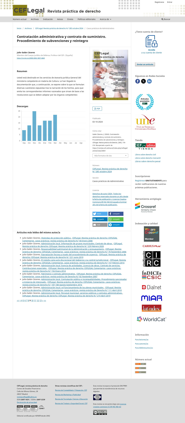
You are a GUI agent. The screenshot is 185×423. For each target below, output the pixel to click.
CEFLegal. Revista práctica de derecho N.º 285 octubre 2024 (59, 28)
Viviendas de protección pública (56, 238)
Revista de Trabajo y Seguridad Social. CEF (71, 403)
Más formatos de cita (103, 155)
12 (38, 300)
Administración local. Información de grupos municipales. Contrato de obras (77, 243)
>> (45, 300)
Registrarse (159, 2)
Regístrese (140, 180)
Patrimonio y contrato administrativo (58, 273)
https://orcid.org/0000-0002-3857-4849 (31, 58)
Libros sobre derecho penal (147, 161)
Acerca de (105, 19)
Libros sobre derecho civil (145, 154)
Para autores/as (141, 343)
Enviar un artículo (145, 64)
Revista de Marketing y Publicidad (68, 394)
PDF (98, 108)
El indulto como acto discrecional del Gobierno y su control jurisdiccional (75, 260)
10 (32, 300)
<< (18, 300)
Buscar (165, 19)
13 (40, 300)
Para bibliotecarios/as (144, 348)
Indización (48, 19)
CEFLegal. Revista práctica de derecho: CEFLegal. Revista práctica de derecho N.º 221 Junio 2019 (74, 256)
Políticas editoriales (87, 19)
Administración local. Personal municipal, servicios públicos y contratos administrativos (81, 293)
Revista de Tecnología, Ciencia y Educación (71, 399)
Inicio (19, 28)
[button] (100, 214)
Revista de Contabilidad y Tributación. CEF (71, 390)
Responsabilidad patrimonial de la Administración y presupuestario (72, 249)
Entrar (169, 2)
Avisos (60, 19)
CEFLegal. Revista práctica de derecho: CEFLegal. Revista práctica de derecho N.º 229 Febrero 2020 (72, 245)
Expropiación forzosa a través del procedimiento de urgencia (69, 254)
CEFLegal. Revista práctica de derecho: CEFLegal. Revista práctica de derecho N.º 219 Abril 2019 (66, 295)
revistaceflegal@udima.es (27, 397)
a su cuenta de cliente (151, 50)
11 (35, 300)
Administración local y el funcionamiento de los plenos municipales (72, 287)
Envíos (70, 19)
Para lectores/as (141, 339)
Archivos (35, 19)
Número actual (20, 19)
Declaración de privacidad (27, 402)
